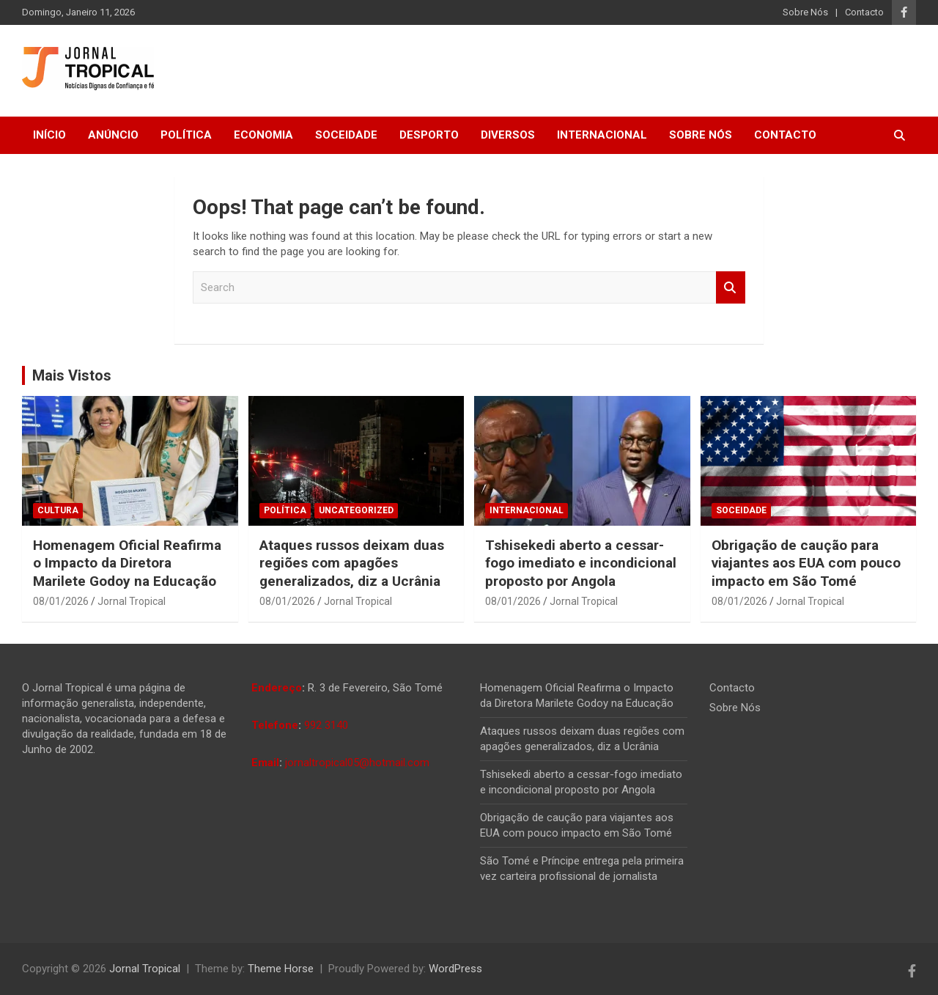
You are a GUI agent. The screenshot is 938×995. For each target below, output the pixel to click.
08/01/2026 (61, 601)
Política (186, 135)
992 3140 (326, 725)
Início (49, 135)
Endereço (276, 687)
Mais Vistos (71, 375)
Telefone (274, 725)
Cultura (57, 510)
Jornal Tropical (131, 601)
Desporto (429, 135)
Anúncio (113, 135)
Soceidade (346, 135)
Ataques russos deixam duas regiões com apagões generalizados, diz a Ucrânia (351, 563)
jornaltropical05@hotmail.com (357, 762)
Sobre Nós (805, 12)
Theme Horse (281, 968)
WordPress (455, 968)
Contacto (864, 12)
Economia (263, 135)
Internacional (602, 135)
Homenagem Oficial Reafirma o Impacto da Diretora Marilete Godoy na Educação (127, 563)
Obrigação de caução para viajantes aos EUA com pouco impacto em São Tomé (806, 563)
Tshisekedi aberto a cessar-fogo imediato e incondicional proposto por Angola (580, 563)
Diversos (508, 135)
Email (265, 762)
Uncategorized (356, 510)
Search (730, 287)
